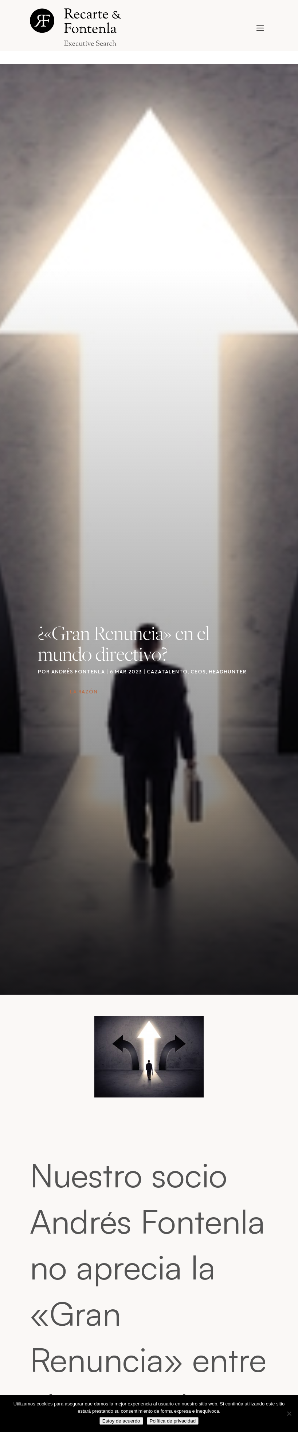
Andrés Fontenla (78, 671)
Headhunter (228, 671)
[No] (289, 1413)
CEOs (198, 671)
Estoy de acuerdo (121, 1421)
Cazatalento (167, 671)
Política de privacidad (173, 1421)
